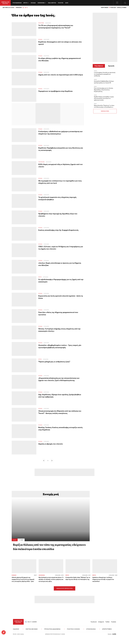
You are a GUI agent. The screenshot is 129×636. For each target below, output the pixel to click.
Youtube (113, 622)
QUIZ (66, 2)
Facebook (94, 622)
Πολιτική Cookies (73, 629)
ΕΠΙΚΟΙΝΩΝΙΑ (91, 629)
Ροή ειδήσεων (99, 66)
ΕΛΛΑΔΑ (33, 2)
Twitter (107, 622)
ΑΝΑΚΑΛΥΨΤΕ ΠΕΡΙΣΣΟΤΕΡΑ (64, 588)
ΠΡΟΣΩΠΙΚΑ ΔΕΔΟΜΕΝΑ (52, 629)
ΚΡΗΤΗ (14, 539)
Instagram (101, 622)
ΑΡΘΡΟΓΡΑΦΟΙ (107, 629)
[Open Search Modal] (125, 3)
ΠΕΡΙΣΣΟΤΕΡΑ (105, 111)
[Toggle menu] (117, 3)
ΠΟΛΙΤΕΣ (60, 2)
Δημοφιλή (111, 66)
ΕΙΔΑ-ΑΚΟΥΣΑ (52, 2)
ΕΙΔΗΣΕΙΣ (16, 629)
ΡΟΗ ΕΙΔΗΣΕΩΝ (17, 2)
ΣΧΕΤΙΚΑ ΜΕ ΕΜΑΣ (32, 629)
